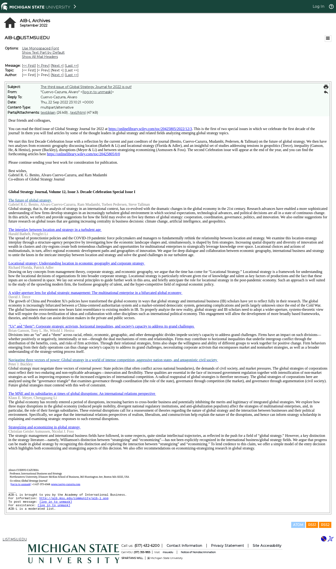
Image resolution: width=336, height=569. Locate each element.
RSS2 (325, 525)
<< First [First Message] (29, 66)
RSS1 (312, 525)
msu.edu (168, 552)
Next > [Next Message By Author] (57, 75)
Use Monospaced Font (40, 48)
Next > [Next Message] (57, 66)
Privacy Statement (227, 546)
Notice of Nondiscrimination (198, 552)
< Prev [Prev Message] (43, 66)
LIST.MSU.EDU (15, 539)
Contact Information (184, 546)
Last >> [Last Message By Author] (71, 75)
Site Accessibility (267, 546)
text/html (78, 112)
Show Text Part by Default (43, 52)
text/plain (48, 112)
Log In (318, 6)
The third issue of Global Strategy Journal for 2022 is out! (86, 87)
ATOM (298, 525)
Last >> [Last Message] (71, 66)
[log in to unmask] (97, 92)
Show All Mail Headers (40, 57)
